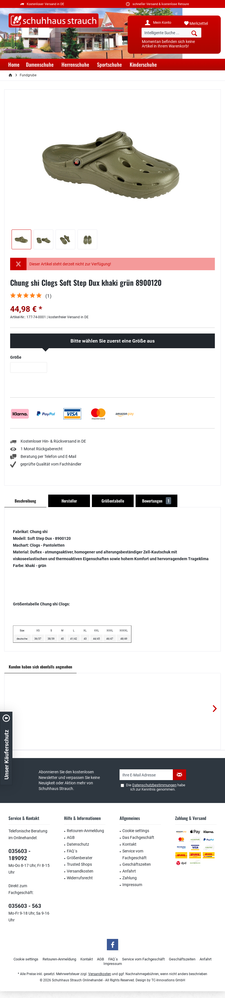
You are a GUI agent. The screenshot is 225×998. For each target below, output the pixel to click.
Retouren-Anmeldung (85, 830)
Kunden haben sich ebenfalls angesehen (40, 667)
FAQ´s (72, 851)
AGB (71, 837)
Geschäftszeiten (136, 864)
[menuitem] (200, 23)
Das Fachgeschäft (138, 837)
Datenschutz (78, 844)
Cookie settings (135, 830)
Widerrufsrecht (80, 878)
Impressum (132, 884)
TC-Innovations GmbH (168, 980)
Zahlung (129, 878)
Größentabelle (113, 501)
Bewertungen (156, 500)
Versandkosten (80, 871)
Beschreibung (25, 501)
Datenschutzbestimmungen (154, 785)
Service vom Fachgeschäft (134, 854)
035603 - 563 (24, 906)
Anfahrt (129, 871)
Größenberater (79, 858)
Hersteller (69, 501)
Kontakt (129, 844)
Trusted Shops (79, 864)
